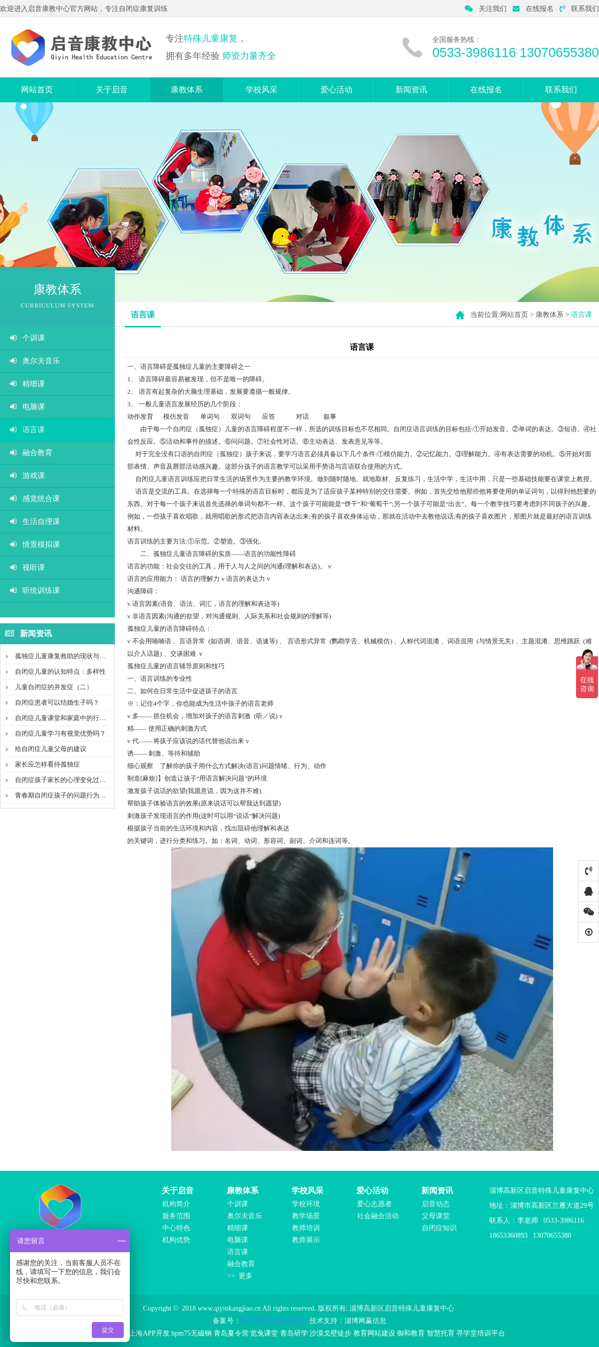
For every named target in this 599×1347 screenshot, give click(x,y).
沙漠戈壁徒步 (330, 1333)
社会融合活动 (378, 1216)
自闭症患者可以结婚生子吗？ (57, 702)
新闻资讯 (411, 89)
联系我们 (579, 8)
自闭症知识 (439, 1228)
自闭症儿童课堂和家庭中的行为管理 (67, 718)
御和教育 (411, 1333)
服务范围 (176, 1216)
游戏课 (27, 476)
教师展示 (306, 1240)
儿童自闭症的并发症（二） (54, 687)
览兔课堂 (264, 1333)
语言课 (27, 430)
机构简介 (176, 1204)
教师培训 (306, 1228)
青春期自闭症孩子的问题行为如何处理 (70, 795)
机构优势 (176, 1240)
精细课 (27, 384)
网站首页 (37, 89)
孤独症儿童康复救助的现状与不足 (63, 656)
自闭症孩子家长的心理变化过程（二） (70, 780)
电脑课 (27, 407)
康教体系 (187, 89)
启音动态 (436, 1204)
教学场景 (306, 1216)
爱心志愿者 (374, 1204)
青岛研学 (294, 1333)
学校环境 (306, 1204)
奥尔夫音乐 (35, 361)
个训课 (27, 338)
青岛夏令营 (231, 1333)
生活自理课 (35, 522)
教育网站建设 (374, 1333)
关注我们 (486, 8)
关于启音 (112, 89)
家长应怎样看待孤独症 (47, 764)
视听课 (27, 567)
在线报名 (533, 8)
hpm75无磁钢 (191, 1333)
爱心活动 (336, 89)
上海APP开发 (149, 1333)
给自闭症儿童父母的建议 (50, 749)
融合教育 (31, 453)
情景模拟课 (35, 544)
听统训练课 (35, 590)
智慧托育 (441, 1333)
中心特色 (176, 1228)
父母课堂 (436, 1216)
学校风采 (262, 89)
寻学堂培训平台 (480, 1333)
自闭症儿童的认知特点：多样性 (60, 671)
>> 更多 (240, 1276)
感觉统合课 (35, 499)
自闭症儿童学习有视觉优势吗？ (60, 733)
